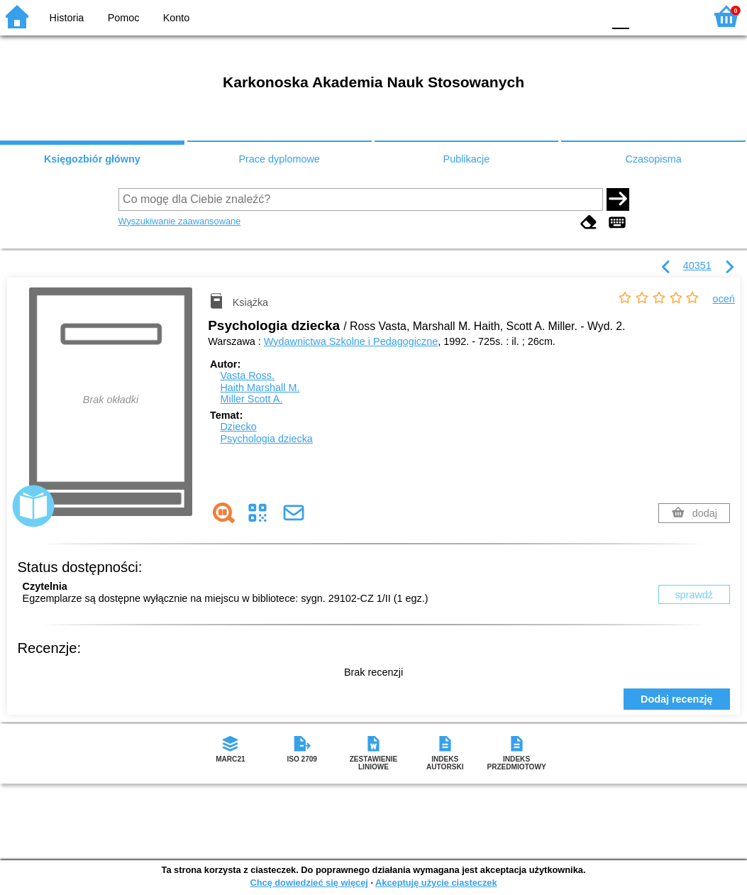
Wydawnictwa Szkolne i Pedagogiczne (351, 341)
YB (558, 16)
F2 (678, 16)
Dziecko (238, 426)
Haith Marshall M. (259, 387)
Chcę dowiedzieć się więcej (308, 882)
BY (587, 16)
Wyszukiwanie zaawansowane (179, 221)
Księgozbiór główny (92, 159)
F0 (620, 16)
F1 (645, 16)
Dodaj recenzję (677, 699)
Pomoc (124, 17)
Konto (176, 17)
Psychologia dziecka (266, 438)
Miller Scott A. (251, 399)
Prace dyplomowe (278, 159)
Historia (67, 17)
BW (530, 16)
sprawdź (694, 594)
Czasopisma (654, 159)
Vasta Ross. (247, 375)
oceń (724, 298)
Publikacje (466, 159)
